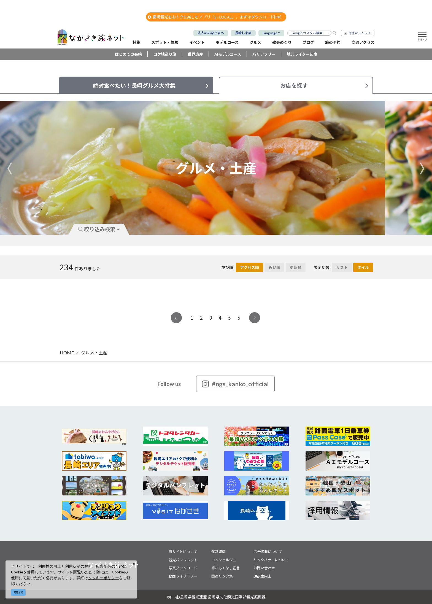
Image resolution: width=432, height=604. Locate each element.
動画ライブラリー (183, 576)
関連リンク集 (222, 576)
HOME (67, 352)
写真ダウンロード (183, 568)
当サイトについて (183, 551)
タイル (363, 267)
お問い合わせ (264, 568)
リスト (342, 267)
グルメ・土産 (94, 352)
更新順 (295, 267)
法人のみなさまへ (211, 33)
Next (422, 168)
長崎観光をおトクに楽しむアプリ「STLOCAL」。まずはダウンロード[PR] (214, 17)
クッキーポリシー (103, 577)
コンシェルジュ (223, 560)
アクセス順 (249, 267)
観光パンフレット (183, 560)
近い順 (274, 267)
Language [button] (270, 33)
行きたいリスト (359, 33)
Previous (10, 168)
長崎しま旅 (243, 33)
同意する (18, 592)
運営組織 (218, 551)
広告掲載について (267, 551)
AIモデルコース (227, 54)
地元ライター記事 (302, 54)
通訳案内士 (262, 576)
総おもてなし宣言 (225, 568)
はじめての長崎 (128, 54)
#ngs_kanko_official (235, 384)
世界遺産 (195, 54)
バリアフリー (264, 54)
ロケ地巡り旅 (164, 54)
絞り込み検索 (99, 229)
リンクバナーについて (271, 560)
